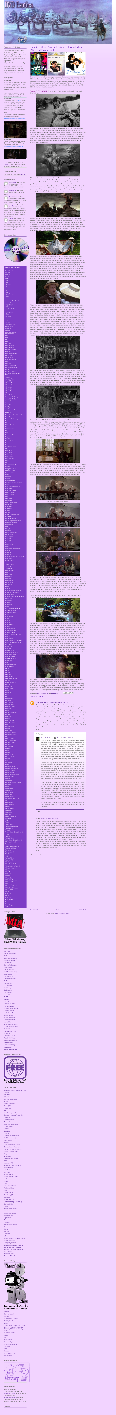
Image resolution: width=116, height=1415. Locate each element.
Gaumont (8, 517)
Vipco (7, 870)
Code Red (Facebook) (11, 1124)
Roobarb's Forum (9, 1036)
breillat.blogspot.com (10, 1397)
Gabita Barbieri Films (12, 515)
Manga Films (9, 624)
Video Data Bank (10, 864)
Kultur (7, 586)
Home (58, 910)
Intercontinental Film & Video (14, 556)
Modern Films (9, 650)
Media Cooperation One (13, 634)
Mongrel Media (10, 656)
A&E (6, 281)
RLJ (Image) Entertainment (12, 1195)
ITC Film (8, 540)
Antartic (7, 311)
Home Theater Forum (11, 1008)
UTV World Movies (11, 842)
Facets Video (9, 473)
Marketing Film (10, 628)
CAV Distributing (10, 359)
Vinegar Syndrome (11, 868)
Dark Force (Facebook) (11, 1135)
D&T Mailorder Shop (10, 972)
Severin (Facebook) (10, 1208)
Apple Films (9, 313)
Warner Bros (9, 878)
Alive (6, 291)
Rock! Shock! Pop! (10, 1031)
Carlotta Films (9, 379)
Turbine (7, 836)
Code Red (8, 395)
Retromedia (9, 746)
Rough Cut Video (9, 1038)
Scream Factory (10, 770)
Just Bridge (8, 568)
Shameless (8, 780)
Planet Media (9, 720)
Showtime (8, 790)
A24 (6, 283)
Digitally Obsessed (10, 978)
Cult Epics (8, 407)
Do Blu (6, 981)
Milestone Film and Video (13, 642)
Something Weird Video (12, 798)
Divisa (7, 433)
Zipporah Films (10, 906)
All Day (7, 293)
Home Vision (9, 534)
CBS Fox (8, 363)
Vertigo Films (9, 858)
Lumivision (8, 604)
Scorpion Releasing (11, 768)
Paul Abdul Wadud (42, 702)
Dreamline (8, 443)
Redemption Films (11, 740)
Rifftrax (7, 752)
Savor (7, 764)
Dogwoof (8, 437)
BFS (6, 341)
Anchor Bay (9, 303)
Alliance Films (9, 295)
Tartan (7, 822)
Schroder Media (10, 766)
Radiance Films (9, 1188)
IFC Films (8, 538)
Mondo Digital (8, 1015)
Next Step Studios (11, 678)
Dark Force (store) (10, 1138)
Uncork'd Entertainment (12, 846)
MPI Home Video (10, 610)
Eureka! (6, 1142)
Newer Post (34, 910)
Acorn (7, 289)
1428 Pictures (9, 275)
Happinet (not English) (11, 1158)
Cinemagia (8, 387)
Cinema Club (9, 385)
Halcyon (7, 529)
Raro (6, 736)
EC (6, 449)
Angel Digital (9, 305)
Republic (8, 744)
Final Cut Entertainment (12, 487)
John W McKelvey (47, 738)
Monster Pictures (10, 658)
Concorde (8, 401)
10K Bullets (7, 951)
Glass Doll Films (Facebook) (13, 1149)
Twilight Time (9, 838)
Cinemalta (8, 389)
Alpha (7, 297)
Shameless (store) (10, 1213)
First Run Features (11, 491)
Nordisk (7, 680)
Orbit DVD (7, 1029)
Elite (6, 463)
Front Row (8, 505)
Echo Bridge (9, 457)
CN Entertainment (11, 367)
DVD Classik (8, 985)
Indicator (8, 552)
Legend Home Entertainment (14, 596)
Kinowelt (8, 578)
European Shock (10, 469)
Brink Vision (9, 355)
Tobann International (11, 826)
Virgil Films (8, 872)
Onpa (7, 690)
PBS (6, 696)
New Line (8, 674)
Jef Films (8, 566)
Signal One (8, 794)
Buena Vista (9, 357)
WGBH (7, 876)
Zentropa (8, 904)
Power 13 (8, 724)
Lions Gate (8, 598)
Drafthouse (8, 439)
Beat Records (9, 345)
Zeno (7, 902)
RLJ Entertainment (11, 734)
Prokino (7, 728)
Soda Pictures (9, 796)
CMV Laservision (10, 365)
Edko (7, 461)
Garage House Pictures (11, 1147)
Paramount (8, 700)
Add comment (36, 855)
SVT (6, 760)
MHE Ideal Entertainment (13, 608)
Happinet (8, 530)
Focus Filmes (9, 495)
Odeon (7, 684)
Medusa (7, 636)
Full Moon (8, 507)
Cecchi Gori (9, 381)
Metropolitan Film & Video (13, 640)
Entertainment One (11, 465)
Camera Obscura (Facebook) (13, 1115)
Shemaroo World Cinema (13, 782)
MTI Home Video (10, 612)
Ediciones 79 (9, 459)
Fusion (7, 511)
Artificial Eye (9, 321)
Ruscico (7, 758)
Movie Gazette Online (11, 1024)
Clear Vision (9, 393)
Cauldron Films (9, 1119)
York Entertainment (11, 898)
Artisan (7, 323)
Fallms (7, 475)
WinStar (7, 892)
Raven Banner (9, 738)
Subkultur (8, 810)
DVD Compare (8, 988)
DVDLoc (6, 1001)
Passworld (8, 708)
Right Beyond (9, 754)
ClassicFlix (8, 391)
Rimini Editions (10, 756)
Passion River (9, 704)
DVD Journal (8, 990)
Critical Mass (9, 405)
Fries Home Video (11, 502)
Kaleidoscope (9, 570)
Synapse (8, 818)
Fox (6, 497)
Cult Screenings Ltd (11, 409)
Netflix (7, 670)
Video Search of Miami (12, 866)
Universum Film (10, 852)
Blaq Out (8, 351)
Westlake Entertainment (13, 886)
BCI (6, 337)
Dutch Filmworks (10, 447)
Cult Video (8, 411)
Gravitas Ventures (11, 522)
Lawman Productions (12, 592)
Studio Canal (9, 808)
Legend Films (9, 594)
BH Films (8, 343)
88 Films (8, 279)
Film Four (8, 479)
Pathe (7, 710)
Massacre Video (10, 630)
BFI (6, 339)
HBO (6, 527)
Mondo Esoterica (9, 1017)
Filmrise (7, 485)
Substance (8, 812)
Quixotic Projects (10, 732)
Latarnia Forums (9, 1010)
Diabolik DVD (8, 976)
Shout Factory (9, 788)
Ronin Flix (7, 1033)
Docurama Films (10, 435)
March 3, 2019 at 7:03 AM (65, 738)
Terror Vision (9, 824)
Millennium (8, 646)
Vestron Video (9, 860)
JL (6, 562)
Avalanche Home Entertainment (10, 332)
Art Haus (8, 317)
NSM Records (9, 666)
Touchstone (9, 828)
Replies (40, 734)
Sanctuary (8, 762)
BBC (6, 335)
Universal (8, 850)
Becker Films (9, 347)
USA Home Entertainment (13, 840)
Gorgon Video (8, 1154)
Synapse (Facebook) (10, 1224)
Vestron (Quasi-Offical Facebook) (14, 1238)
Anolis (7, 307)
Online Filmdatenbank (11, 1026)
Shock (7, 786)
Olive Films (8, 686)
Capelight (8, 377)
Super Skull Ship (10, 816)
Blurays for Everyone (10, 965)
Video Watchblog (9, 1045)
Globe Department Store (13, 520)
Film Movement (10, 481)
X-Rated (8, 894)
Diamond (8, 423)
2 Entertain (8, 277)
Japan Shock (9, 564)
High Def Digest (9, 1006)
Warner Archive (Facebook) (12, 1247)
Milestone (7, 1170)
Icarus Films (9, 544)
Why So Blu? (8, 1047)
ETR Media (8, 451)
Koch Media (9, 584)
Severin (7, 778)
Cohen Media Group (11, 397)
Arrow (7, 315)
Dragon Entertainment (12, 441)
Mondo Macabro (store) (11, 1176)
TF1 (6, 820)
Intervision (8, 558)
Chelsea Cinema (10, 383)
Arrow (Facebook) (9, 1103)
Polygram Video (10, 722)
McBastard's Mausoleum (12, 1013)
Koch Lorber (9, 582)
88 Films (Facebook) (10, 1099)
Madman (8, 620)
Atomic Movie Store (10, 953)
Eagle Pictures (10, 453)
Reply (37, 730)
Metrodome (9, 638)
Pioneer (7, 718)
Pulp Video (8, 730)
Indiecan (8, 554)
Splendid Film (9, 804)
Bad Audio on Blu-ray (10, 958)
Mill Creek (8, 644)
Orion (7, 694)
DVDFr (6, 997)
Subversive (8, 814)
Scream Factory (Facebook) (13, 1202)
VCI (6, 856)
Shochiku (8, 784)
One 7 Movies (9, 688)
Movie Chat (7, 1022)
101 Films (8, 273)
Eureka (7, 467)
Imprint (7, 550)
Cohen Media (8, 1126)
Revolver (8, 748)
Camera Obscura (10, 371)
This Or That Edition (10, 1040)
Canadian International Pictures (12, 374)
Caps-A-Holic (8, 967)
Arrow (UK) (7, 1106)
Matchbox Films (10, 632)
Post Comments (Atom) (62, 913)
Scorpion (7, 1197)
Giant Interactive (10, 519)
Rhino (7, 750)
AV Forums (7, 956)
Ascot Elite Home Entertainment (10, 325)
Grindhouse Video (9, 1004)
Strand (7, 806)
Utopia (7, 854)
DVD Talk (7, 994)
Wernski (23, 174)
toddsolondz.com (9, 1393)
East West (8, 455)
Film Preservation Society (13, 483)
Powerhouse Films (10, 1186)
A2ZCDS (8, 285)
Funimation (8, 509)
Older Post (82, 910)
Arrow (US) (7, 1108)
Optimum (8, 692)
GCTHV (7, 512)
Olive (5, 1183)
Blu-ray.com (7, 963)
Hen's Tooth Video (11, 532)
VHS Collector (8, 1042)
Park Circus (9, 702)
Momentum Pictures (11, 652)
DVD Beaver (8, 983)
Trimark (7, 830)
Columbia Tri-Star (10, 399)
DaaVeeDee (8, 974)
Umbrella (8, 844)
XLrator (7, 896)
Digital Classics (10, 425)
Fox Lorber (8, 499)
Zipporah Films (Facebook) (12, 1256)
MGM (7, 606)
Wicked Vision (9, 890)
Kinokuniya (8, 576)
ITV (6, 542)
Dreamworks (9, 445)
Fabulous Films (10, 471)
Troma (7, 834)
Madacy (7, 618)
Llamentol (8, 600)
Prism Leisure (9, 726)
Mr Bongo (8, 660)
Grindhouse (9, 524)
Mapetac (8, 626)
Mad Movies (9, 616)
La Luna (7, 588)
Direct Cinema (9, 429)
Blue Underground (11, 353)
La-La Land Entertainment (13, 590)
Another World (9, 309)
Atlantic (7, 330)
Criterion (8, 403)
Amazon (8, 299)
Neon (7, 668)
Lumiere (7, 602)
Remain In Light (10, 742)
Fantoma (8, 477)
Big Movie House (9, 960)
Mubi (6, 662)
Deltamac (8, 421)
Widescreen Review (10, 1049)
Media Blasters (8, 1167)
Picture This (9, 716)
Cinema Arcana (9, 969)
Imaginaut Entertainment (13, 548)
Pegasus (8, 714)
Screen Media (9, 772)
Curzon (6, 1133)
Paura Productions (11, 712)
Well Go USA (9, 882)
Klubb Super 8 (9, 580)
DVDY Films (9, 413)
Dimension (8, 427)
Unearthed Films (10, 848)
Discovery (8, 431)
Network (8, 672)
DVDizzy (7, 999)
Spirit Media (9, 802)
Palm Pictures (9, 698)
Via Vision (8, 862)
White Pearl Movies (11, 888)
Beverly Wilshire (10, 349)
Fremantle (8, 501)
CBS (6, 361)
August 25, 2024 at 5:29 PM (49, 818)
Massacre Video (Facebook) (13, 1165)
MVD (7, 614)
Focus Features (10, 493)
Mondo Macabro (10, 654)
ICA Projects (9, 537)
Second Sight (9, 776)
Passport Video (10, 706)
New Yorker (9, 676)
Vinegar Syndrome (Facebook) (14, 1245)
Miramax (8, 648)
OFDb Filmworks (10, 682)
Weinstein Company (11, 880)
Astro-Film (8, 328)
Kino (6, 572)
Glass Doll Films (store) (11, 1151)
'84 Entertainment (11, 271)
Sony (7, 800)
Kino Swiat (8, 574)
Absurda (8, 287)
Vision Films (9, 874)
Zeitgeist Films (10, 900)
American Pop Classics (12, 301)
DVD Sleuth (7, 992)
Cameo (7, 369)
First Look (8, 489)
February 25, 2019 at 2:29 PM (58, 702)
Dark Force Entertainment (13, 415)
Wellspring (8, 884)
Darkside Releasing (11, 419)
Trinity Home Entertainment (14, 832)
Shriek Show (9, 792)
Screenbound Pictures (12, 774)
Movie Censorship (9, 1019)
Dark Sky (8, 417)
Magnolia (8, 622)
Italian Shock (9, 560)
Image (7, 546)
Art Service (8, 319)
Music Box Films (10, 664)
